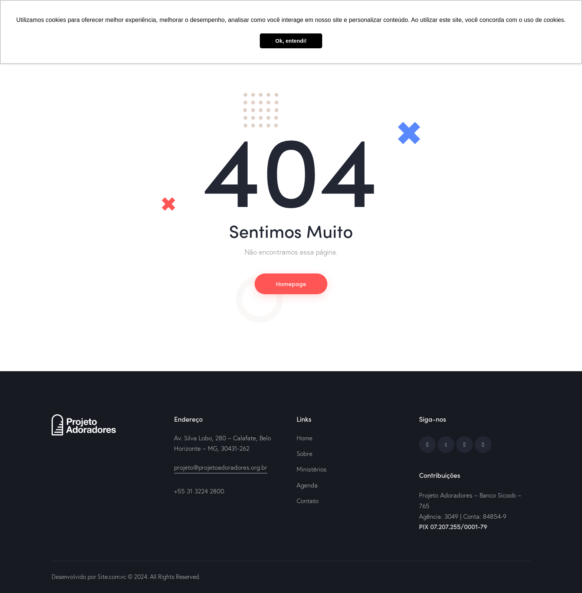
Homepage (291, 283)
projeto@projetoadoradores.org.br (220, 467)
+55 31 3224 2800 (199, 491)
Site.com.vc (112, 576)
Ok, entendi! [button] (291, 41)
